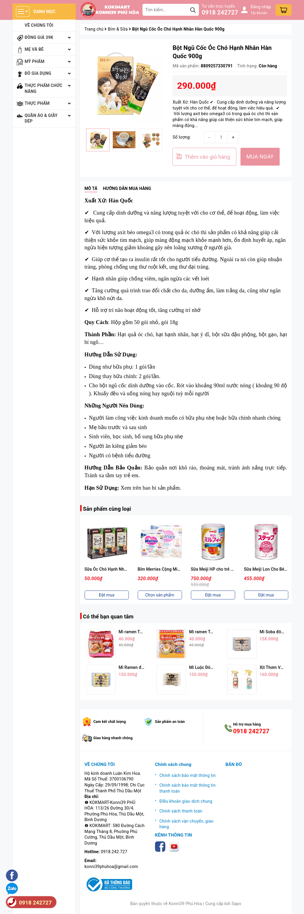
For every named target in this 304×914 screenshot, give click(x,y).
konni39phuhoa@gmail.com (111, 866)
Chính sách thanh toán (180, 811)
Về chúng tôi (39, 25)
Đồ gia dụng (38, 73)
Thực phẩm (37, 103)
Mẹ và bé (34, 49)
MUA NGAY (260, 156)
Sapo (236, 903)
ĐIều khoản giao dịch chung (185, 801)
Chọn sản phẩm (159, 595)
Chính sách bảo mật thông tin (187, 775)
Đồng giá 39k (39, 37)
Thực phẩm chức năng (43, 88)
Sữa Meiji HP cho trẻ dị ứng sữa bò (223, 569)
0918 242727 (220, 12)
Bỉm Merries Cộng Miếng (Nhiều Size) (173, 569)
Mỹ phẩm (35, 61)
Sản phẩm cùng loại (107, 509)
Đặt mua (107, 595)
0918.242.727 (114, 851)
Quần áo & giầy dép (41, 118)
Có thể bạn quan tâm (108, 616)
